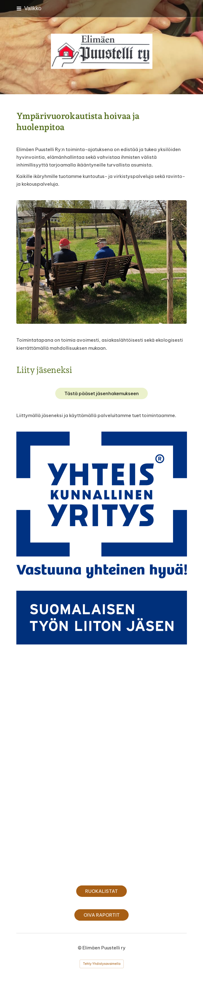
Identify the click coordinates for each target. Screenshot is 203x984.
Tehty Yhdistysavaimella (101, 964)
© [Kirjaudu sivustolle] (80, 948)
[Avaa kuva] (101, 505)
